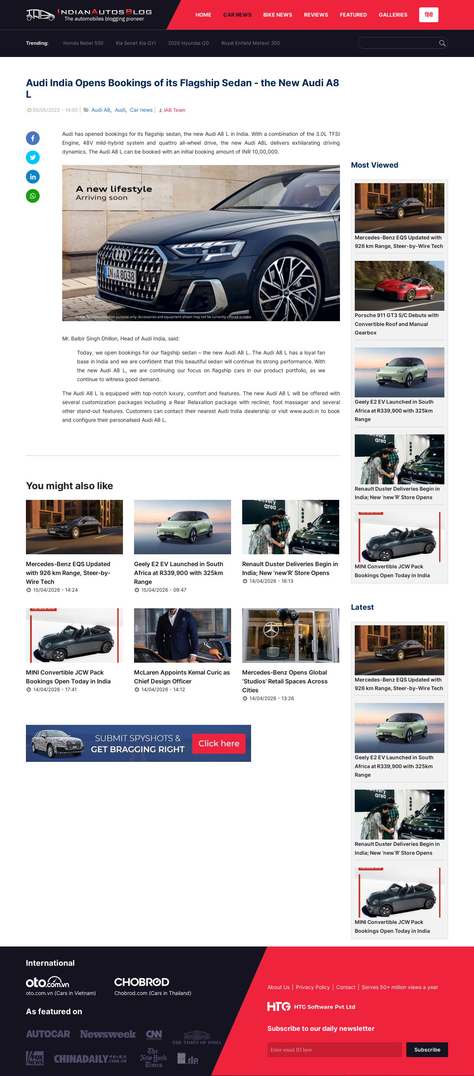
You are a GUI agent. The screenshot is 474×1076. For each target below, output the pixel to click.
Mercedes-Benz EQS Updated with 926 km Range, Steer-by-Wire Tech (68, 572)
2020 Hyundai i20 (188, 43)
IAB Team (171, 110)
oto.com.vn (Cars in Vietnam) (61, 993)
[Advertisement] (399, 112)
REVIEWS (316, 14)
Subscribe (427, 1049)
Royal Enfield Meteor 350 (250, 43)
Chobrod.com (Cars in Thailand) (152, 993)
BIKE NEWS (277, 14)
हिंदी (429, 14)
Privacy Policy (313, 987)
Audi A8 (100, 110)
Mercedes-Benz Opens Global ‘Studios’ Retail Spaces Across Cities (285, 681)
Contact (346, 987)
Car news (141, 110)
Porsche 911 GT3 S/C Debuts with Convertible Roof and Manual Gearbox (397, 324)
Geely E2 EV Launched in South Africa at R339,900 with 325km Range (178, 572)
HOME (203, 14)
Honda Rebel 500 (83, 43)
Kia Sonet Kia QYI (136, 43)
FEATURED (353, 14)
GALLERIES (393, 14)
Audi (120, 110)
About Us (278, 987)
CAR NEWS (237, 14)
